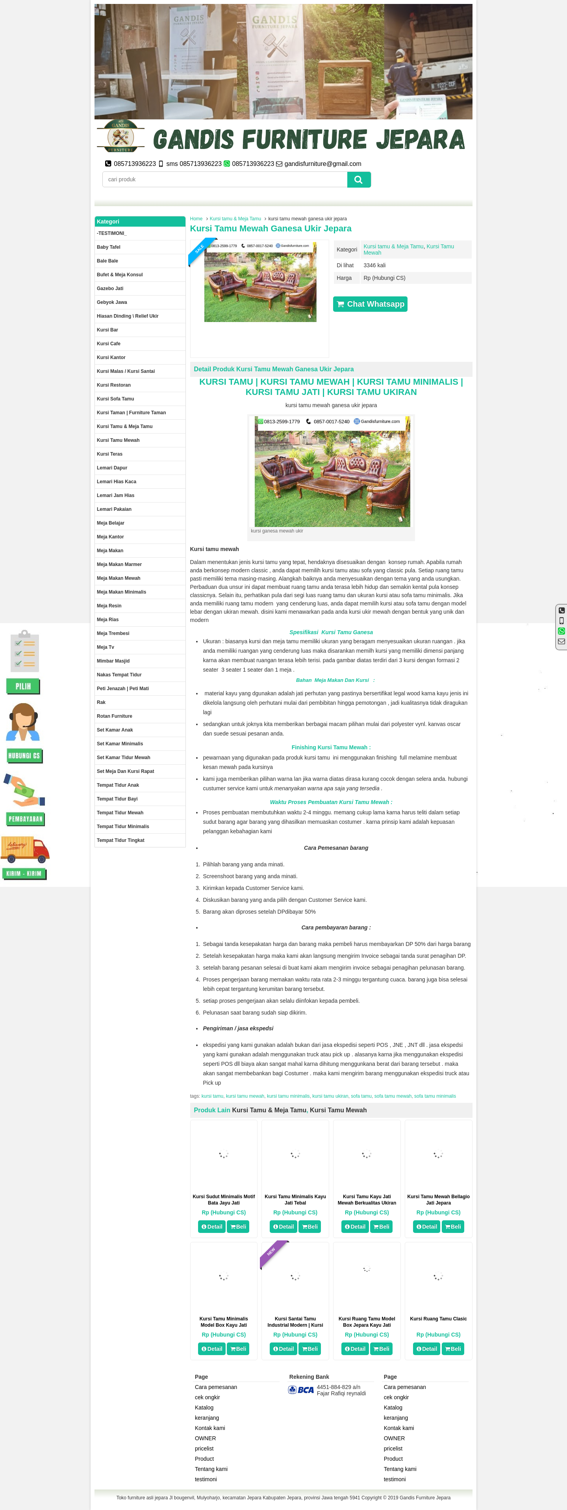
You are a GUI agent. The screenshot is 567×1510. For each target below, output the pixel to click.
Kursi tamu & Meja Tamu (235, 219)
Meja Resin (109, 606)
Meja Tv (105, 647)
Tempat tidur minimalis (123, 826)
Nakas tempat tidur (119, 675)
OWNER (205, 1438)
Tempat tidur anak (118, 785)
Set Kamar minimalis (120, 744)
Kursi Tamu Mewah (338, 1110)
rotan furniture (114, 716)
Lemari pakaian (114, 509)
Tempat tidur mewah (120, 813)
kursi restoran (114, 385)
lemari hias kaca (116, 481)
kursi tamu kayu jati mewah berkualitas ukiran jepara (367, 1203)
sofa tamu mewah (393, 1096)
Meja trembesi (113, 633)
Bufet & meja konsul (120, 274)
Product (204, 1459)
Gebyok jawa (112, 302)
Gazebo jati (110, 288)
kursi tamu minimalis (288, 1096)
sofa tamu (361, 1096)
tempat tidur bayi (117, 799)
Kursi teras (109, 454)
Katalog (204, 1407)
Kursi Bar (107, 330)
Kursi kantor (111, 357)
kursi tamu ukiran (330, 1096)
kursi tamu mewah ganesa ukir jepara (271, 228)
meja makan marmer (119, 564)
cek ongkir (207, 1397)
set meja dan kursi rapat (125, 771)
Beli (238, 1226)
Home (196, 219)
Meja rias (108, 619)
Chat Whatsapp (370, 304)
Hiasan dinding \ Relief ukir (128, 316)
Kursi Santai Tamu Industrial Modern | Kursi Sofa (295, 1325)
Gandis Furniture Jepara (425, 1498)
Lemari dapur (112, 468)
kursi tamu (212, 1096)
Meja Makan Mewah (119, 578)
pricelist (204, 1448)
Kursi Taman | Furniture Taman (131, 412)
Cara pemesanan (216, 1387)
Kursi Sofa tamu (115, 399)
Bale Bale (107, 261)
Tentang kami (211, 1469)
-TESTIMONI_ (112, 233)
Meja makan (110, 550)
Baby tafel (108, 247)
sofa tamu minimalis (435, 1096)
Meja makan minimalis (121, 592)
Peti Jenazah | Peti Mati (123, 688)
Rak (101, 702)
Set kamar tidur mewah (123, 757)
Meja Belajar (110, 523)
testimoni (206, 1479)
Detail (211, 1226)
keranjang (207, 1418)
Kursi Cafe (108, 343)
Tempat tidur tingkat (121, 840)
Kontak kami (210, 1428)
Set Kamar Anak (115, 730)
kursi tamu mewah (245, 1096)
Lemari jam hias (115, 495)
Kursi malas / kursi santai (126, 371)
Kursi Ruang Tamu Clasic (438, 1319)
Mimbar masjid (113, 661)
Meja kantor (110, 537)
